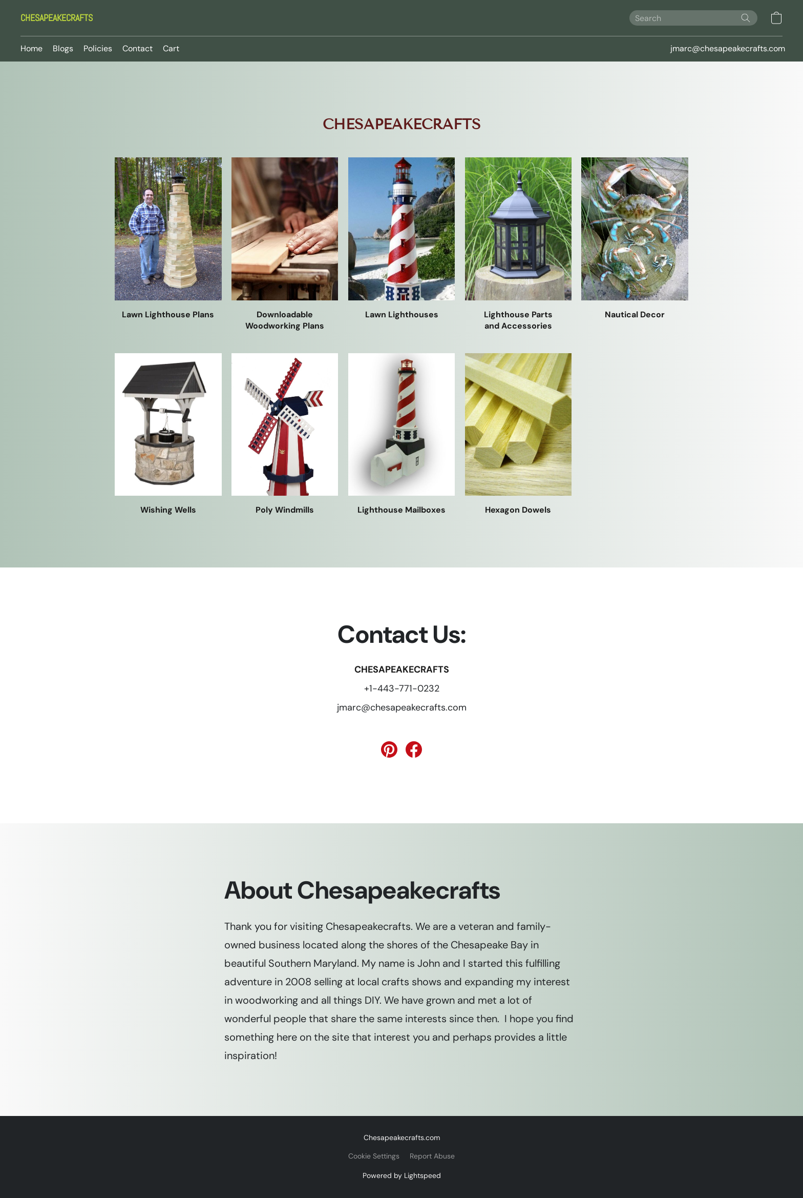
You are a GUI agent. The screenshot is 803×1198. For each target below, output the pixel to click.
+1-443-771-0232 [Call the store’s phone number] (401, 688)
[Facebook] (414, 749)
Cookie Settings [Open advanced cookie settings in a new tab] (373, 1156)
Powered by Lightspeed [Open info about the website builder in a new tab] (402, 1175)
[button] (56, 18)
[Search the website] (745, 18)
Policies (97, 48)
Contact (137, 48)
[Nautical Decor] (634, 238)
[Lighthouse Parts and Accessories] (518, 244)
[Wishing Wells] (168, 434)
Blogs (63, 48)
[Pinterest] (389, 749)
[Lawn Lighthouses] (401, 238)
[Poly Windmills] (285, 434)
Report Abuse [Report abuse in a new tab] (432, 1156)
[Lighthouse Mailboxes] (401, 434)
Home (31, 48)
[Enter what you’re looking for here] (693, 18)
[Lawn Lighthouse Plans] (168, 238)
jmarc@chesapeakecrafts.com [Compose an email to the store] (402, 707)
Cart (171, 48)
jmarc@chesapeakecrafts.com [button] (727, 48)
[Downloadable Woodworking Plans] (285, 244)
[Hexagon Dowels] (518, 434)
